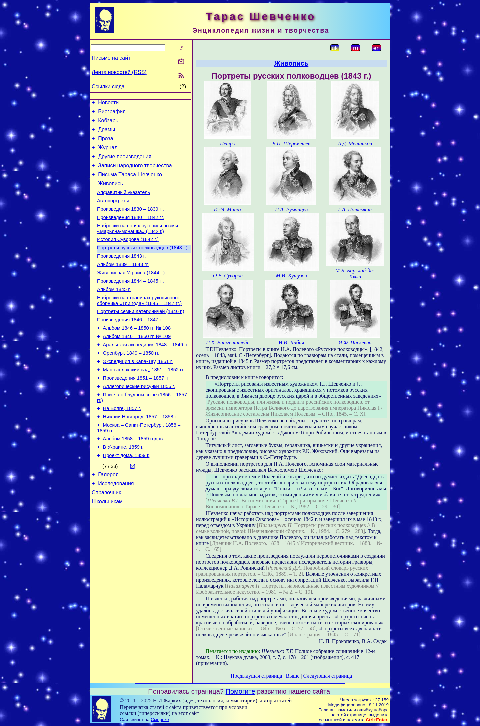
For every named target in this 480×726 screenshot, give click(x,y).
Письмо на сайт (111, 58)
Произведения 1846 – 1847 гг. (130, 344)
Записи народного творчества (135, 173)
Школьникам (107, 545)
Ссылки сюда (108, 86)
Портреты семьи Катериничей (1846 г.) (140, 335)
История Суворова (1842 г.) (128, 255)
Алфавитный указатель (123, 203)
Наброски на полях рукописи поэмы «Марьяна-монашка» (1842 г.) (137, 243)
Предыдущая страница (256, 676)
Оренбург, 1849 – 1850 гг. (131, 382)
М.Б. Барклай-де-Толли (354, 273)
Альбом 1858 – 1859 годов (133, 476)
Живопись (110, 193)
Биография (112, 113)
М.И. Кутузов (291, 275)
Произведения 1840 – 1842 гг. (130, 231)
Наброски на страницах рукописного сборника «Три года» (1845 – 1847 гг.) (139, 323)
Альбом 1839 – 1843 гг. (123, 283)
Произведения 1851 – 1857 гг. (136, 410)
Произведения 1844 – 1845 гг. (130, 302)
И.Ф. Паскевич (355, 342)
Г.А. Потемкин (355, 209)
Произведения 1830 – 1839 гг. (130, 222)
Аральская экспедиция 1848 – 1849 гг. (146, 372)
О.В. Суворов (228, 275)
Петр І (228, 143)
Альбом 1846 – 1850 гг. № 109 (137, 363)
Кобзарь (108, 123)
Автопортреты (113, 212)
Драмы (106, 133)
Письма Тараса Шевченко (130, 183)
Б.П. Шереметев (291, 143)
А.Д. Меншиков (355, 143)
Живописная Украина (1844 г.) (131, 292)
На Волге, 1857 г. (122, 443)
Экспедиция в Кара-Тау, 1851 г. (138, 391)
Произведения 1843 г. (121, 274)
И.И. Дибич (291, 342)
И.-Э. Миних (228, 209)
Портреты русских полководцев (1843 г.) (142, 264)
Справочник (106, 535)
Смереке (160, 719)
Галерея (108, 515)
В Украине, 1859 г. (123, 486)
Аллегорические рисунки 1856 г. (139, 419)
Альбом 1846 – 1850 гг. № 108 (137, 354)
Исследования (116, 525)
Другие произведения (124, 163)
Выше (292, 676)
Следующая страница (327, 676)
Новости (108, 103)
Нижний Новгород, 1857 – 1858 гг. (141, 452)
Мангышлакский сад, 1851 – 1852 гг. (143, 400)
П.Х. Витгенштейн (228, 342)
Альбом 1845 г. (114, 311)
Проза (105, 143)
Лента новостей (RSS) (119, 72)
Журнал (107, 153)
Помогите (240, 691)
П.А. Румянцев (291, 209)
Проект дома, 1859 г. (126, 495)
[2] (132, 506)
